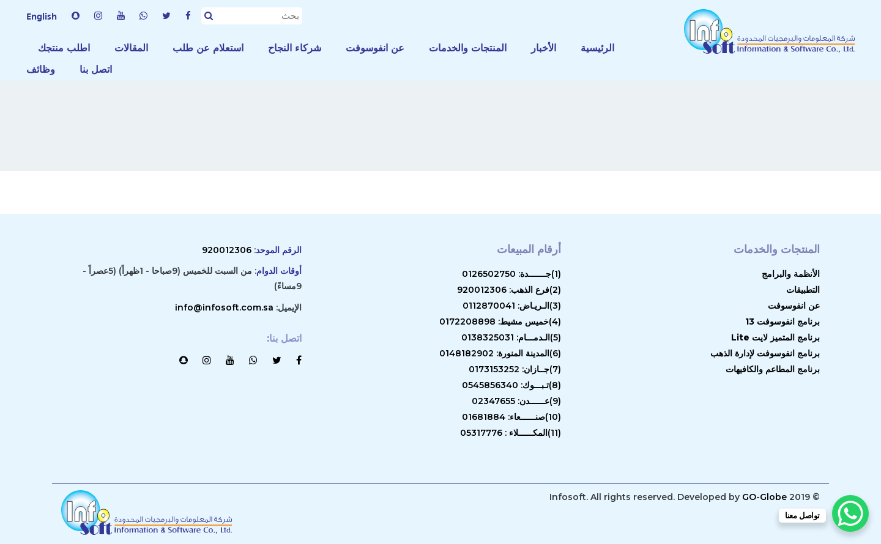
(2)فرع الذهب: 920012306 (509, 289)
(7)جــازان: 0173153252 (515, 369)
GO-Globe (764, 496)
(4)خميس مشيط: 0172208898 (500, 321)
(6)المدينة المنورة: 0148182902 (500, 353)
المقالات (131, 48)
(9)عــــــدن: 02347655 (516, 400)
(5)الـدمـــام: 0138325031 (511, 337)
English (41, 15)
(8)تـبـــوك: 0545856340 (511, 385)
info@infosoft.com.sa (224, 307)
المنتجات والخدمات (468, 48)
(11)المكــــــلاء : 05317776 (510, 432)
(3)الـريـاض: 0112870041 (512, 305)
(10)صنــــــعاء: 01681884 (511, 416)
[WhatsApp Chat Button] (850, 513)
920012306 (226, 249)
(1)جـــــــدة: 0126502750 (511, 273)
